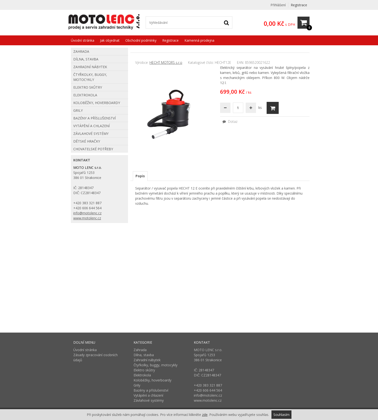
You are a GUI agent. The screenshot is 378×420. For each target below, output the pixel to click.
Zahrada (81, 51)
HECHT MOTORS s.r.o (165, 62)
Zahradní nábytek (90, 67)
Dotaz (230, 121)
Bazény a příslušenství (94, 118)
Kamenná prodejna (199, 40)
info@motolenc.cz (87, 213)
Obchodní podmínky (140, 40)
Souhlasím (281, 414)
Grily (78, 110)
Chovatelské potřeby (93, 149)
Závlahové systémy (90, 133)
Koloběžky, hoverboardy (96, 102)
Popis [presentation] (140, 176)
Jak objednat (110, 40)
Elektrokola (85, 95)
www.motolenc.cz (87, 218)
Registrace (299, 5)
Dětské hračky (86, 141)
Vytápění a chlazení (91, 126)
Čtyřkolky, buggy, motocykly (90, 77)
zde (205, 414)
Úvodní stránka (82, 40)
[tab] (140, 176)
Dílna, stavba (85, 59)
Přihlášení (278, 5)
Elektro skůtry (87, 87)
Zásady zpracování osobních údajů (95, 357)
